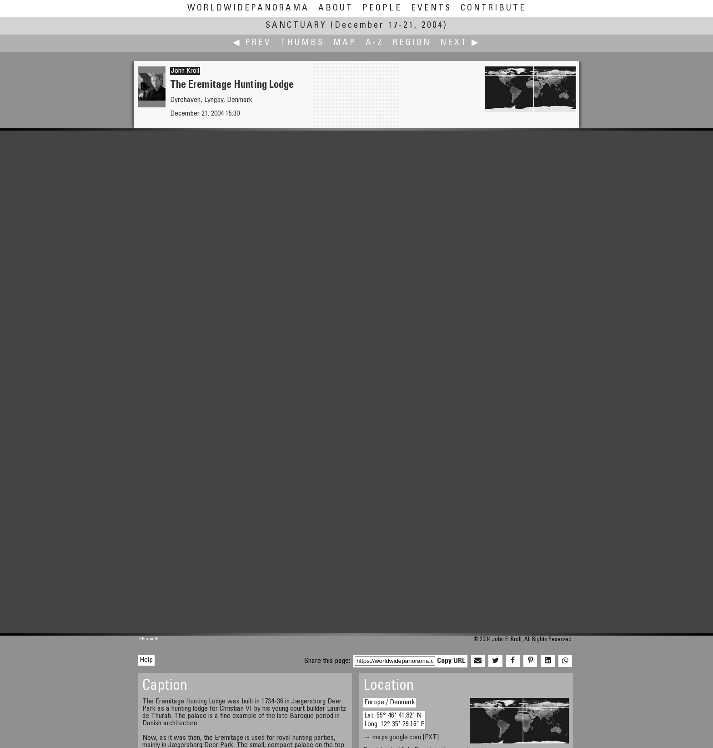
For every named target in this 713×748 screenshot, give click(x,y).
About (335, 8)
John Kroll (185, 71)
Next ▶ (460, 43)
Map (344, 43)
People (382, 8)
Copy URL (451, 661)
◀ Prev (252, 43)
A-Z (375, 43)
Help (146, 660)
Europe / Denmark (389, 702)
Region (412, 43)
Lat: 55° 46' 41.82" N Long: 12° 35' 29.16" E (394, 720)
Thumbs (302, 43)
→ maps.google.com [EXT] (401, 737)
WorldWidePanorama (248, 8)
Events (431, 8)
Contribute (493, 8)
